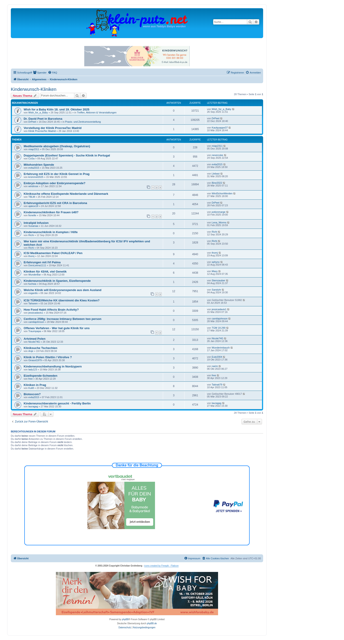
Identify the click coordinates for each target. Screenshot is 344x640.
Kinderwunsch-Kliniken (33, 89)
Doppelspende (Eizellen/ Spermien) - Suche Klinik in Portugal (67, 155)
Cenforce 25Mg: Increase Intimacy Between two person (62, 319)
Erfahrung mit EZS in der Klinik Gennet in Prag (56, 174)
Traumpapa (34, 331)
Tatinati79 (217, 384)
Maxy (215, 271)
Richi (31, 235)
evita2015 (33, 167)
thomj (31, 256)
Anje (30, 351)
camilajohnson (36, 322)
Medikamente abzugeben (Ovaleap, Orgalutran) (57, 146)
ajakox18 (33, 206)
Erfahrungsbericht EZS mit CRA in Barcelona (55, 203)
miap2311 (33, 149)
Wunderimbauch (221, 347)
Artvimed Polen (35, 338)
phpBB (125, 619)
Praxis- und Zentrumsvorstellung (83, 121)
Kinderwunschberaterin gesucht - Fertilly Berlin (57, 403)
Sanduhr (216, 289)
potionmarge (219, 212)
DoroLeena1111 (37, 265)
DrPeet (32, 121)
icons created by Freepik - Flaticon (161, 565)
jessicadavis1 (35, 312)
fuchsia (32, 283)
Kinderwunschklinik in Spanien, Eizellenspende (57, 280)
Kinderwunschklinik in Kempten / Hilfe (51, 232)
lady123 (32, 369)
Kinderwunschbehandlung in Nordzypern (53, 366)
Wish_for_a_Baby (38, 112)
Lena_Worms (219, 222)
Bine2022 (217, 182)
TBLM (31, 196)
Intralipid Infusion (36, 223)
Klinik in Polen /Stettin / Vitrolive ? (48, 357)
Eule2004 (217, 357)
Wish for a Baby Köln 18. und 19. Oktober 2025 (56, 109)
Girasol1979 (35, 360)
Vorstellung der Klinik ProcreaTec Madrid (53, 128)
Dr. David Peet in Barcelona (43, 118)
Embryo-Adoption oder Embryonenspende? (54, 183)
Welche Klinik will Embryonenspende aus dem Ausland (62, 290)
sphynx (216, 262)
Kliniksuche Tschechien (40, 348)
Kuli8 (31, 388)
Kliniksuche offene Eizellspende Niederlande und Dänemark (66, 193)
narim (215, 366)
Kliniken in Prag (35, 385)
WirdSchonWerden (222, 193)
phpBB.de (152, 623)
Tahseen (33, 303)
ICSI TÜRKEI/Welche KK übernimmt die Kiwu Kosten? (62, 300)
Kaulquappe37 (220, 127)
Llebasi (216, 173)
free (30, 378)
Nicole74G (34, 341)
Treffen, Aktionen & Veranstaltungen (97, 112)
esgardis (33, 293)
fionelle (32, 215)
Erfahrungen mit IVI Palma (42, 262)
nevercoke (217, 155)
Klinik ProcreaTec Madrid (42, 131)
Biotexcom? (32, 394)
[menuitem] (40, 72)
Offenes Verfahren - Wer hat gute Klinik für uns (57, 328)
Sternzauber (218, 280)
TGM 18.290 (219, 327)
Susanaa (33, 226)
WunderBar (34, 274)
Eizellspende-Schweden (40, 375)
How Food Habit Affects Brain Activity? (51, 309)
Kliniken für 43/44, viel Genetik (45, 271)
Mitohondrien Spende (39, 164)
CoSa (31, 158)
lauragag (33, 406)
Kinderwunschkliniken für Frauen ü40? (51, 212)
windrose (33, 186)
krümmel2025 (35, 177)
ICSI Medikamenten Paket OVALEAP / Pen (53, 253)
